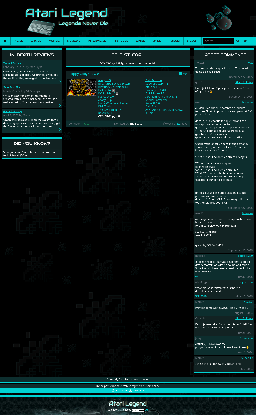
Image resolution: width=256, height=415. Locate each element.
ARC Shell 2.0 (153, 86)
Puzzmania (246, 338)
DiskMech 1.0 (153, 80)
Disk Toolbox (106, 106)
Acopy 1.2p (105, 100)
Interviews (97, 41)
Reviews (73, 41)
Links (140, 41)
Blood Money (12, 111)
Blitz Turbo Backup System (114, 83)
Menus (54, 41)
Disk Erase (151, 106)
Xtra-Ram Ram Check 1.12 (161, 96)
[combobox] (218, 41)
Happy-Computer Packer (113, 103)
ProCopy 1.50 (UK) (156, 90)
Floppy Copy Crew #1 (85, 74)
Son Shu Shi (11, 87)
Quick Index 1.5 (154, 93)
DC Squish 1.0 (106, 93)
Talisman (247, 102)
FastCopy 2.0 (106, 96)
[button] (182, 74)
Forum (174, 41)
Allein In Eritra (244, 82)
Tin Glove (247, 302)
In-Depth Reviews (32, 54)
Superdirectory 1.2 (156, 83)
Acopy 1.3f (104, 80)
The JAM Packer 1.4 (110, 109)
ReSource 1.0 (106, 113)
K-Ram (149, 113)
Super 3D (247, 358)
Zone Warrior (12, 63)
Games (36, 41)
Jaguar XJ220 (245, 256)
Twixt (249, 62)
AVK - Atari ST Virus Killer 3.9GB (164, 109)
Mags (156, 41)
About (192, 41)
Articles (121, 41)
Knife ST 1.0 (152, 103)
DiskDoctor (105, 90)
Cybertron (246, 282)
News (18, 41)
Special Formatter (156, 100)
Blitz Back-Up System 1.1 (113, 86)
